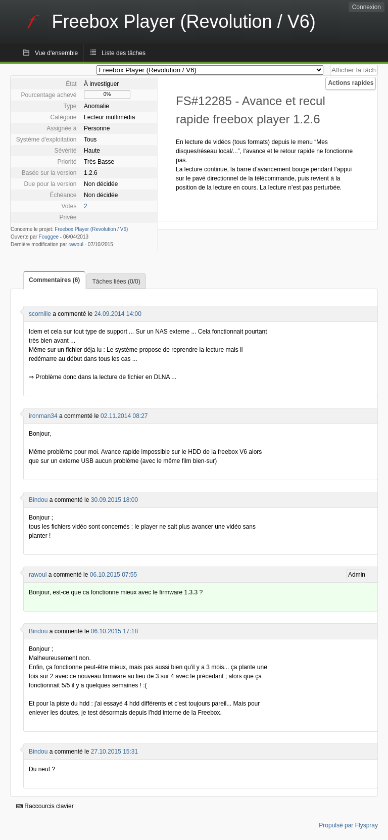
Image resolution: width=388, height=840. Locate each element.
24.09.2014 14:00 (117, 313)
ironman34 (43, 415)
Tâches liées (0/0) (116, 281)
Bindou (38, 499)
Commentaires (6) (54, 280)
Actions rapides (350, 82)
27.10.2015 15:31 (114, 751)
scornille (40, 313)
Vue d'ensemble (56, 53)
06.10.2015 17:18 (114, 631)
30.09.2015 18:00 (114, 499)
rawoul (76, 244)
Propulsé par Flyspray (348, 825)
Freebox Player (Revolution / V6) (91, 229)
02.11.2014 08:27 (124, 415)
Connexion (366, 7)
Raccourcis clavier (45, 806)
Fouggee (49, 237)
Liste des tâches (124, 53)
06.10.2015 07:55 (113, 574)
